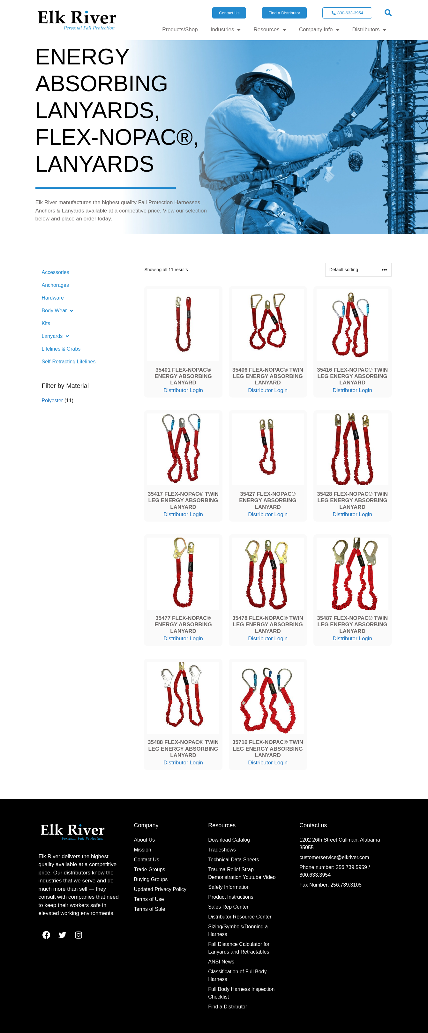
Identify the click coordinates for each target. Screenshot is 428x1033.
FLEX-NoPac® (114, 137)
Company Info (319, 30)
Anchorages (55, 285)
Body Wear (57, 310)
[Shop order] (358, 270)
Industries (226, 30)
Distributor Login (183, 390)
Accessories (55, 272)
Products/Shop (180, 29)
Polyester (52, 400)
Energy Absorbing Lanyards (101, 83)
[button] (388, 12)
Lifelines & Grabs (61, 349)
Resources (269, 30)
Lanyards (94, 164)
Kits (46, 323)
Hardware (53, 298)
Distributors (369, 30)
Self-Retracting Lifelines (69, 361)
